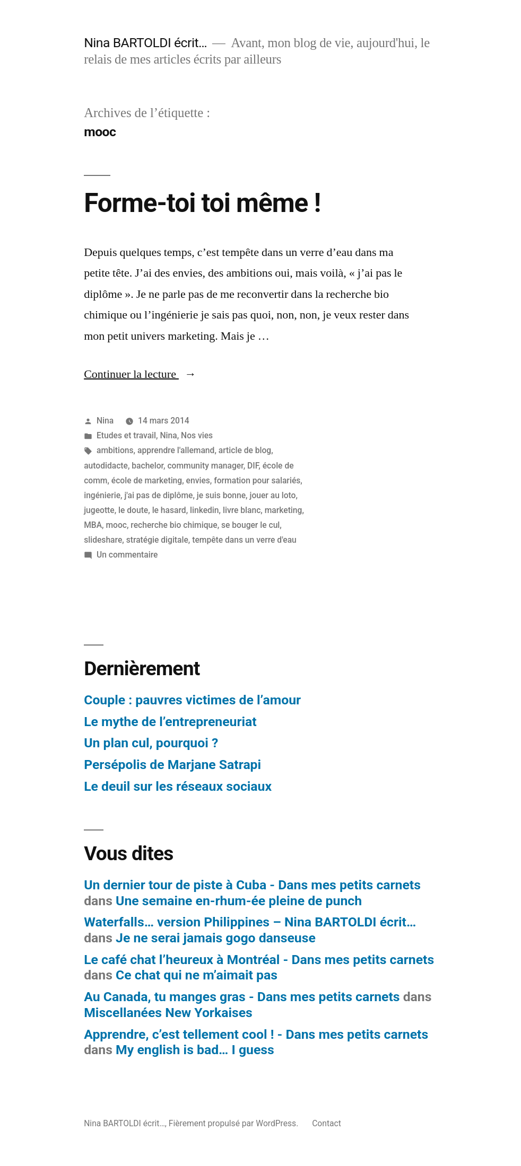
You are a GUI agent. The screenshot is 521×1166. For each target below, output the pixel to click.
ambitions (115, 450)
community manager (205, 466)
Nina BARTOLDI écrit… (145, 42)
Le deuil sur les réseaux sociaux (178, 786)
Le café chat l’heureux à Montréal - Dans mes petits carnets (259, 959)
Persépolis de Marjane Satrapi (172, 764)
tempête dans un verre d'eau (244, 540)
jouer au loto (272, 495)
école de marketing (146, 480)
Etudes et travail (126, 435)
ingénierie (102, 495)
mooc (116, 525)
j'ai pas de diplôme (158, 495)
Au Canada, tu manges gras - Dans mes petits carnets (242, 996)
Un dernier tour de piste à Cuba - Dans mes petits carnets (252, 885)
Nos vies (197, 435)
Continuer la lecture (140, 374)
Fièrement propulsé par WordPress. (234, 1123)
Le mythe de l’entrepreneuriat (170, 721)
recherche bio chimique (174, 525)
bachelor (147, 466)
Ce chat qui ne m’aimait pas (196, 975)
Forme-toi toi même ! (202, 203)
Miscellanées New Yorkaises (168, 1012)
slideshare (103, 540)
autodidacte (106, 466)
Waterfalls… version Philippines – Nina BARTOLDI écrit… (250, 922)
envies (198, 480)
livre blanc (241, 510)
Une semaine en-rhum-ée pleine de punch (239, 900)
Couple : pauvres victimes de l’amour (192, 700)
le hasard (169, 510)
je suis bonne (221, 495)
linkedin (204, 510)
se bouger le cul (250, 525)
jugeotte (99, 510)
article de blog (245, 450)
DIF (252, 466)
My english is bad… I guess (195, 1049)
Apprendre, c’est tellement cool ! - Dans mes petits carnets (256, 1034)
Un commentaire (127, 555)
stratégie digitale (157, 540)
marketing (283, 510)
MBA (93, 525)
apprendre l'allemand (175, 450)
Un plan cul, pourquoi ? (151, 742)
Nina (105, 421)
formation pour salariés (257, 480)
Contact (326, 1123)
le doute (133, 510)
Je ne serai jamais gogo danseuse (216, 938)
